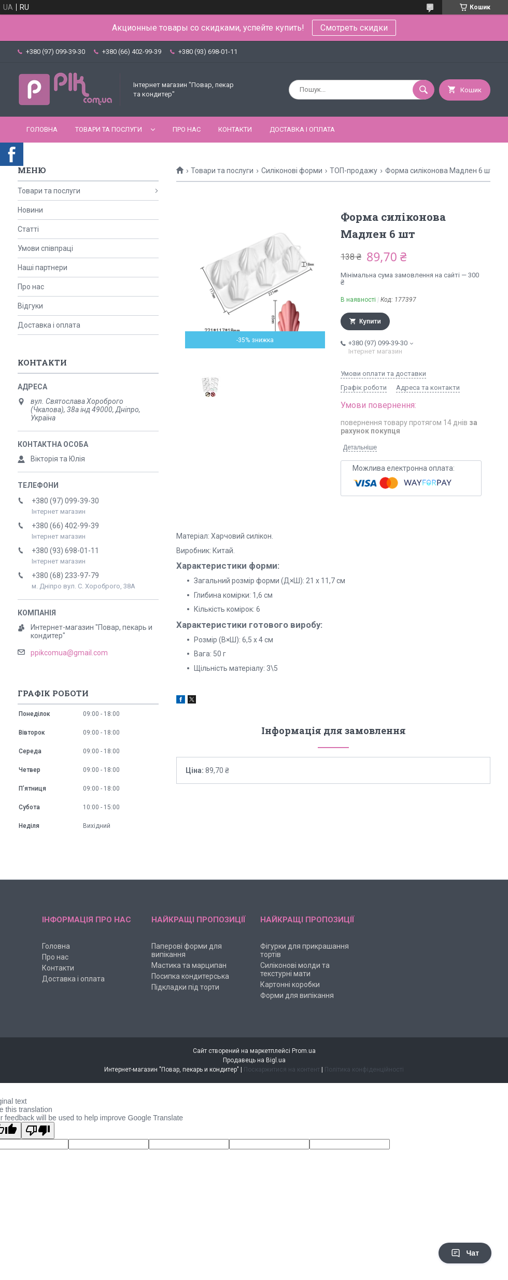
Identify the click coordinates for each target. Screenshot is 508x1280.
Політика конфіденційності (364, 1069)
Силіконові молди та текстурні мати (295, 969)
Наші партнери (42, 267)
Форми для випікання (297, 995)
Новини (30, 210)
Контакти (235, 129)
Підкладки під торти (185, 987)
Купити (370, 321)
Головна (42, 129)
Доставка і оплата (302, 129)
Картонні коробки (290, 984)
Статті (28, 229)
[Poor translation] (37, 1130)
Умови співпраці (45, 248)
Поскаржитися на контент (282, 1069)
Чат (465, 1253)
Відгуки (30, 306)
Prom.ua (304, 1050)
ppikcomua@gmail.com (69, 653)
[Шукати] (423, 90)
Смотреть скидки (354, 28)
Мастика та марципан (189, 965)
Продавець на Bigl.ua (254, 1060)
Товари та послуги (108, 129)
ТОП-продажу (353, 170)
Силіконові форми (291, 170)
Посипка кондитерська (190, 976)
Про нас (187, 129)
